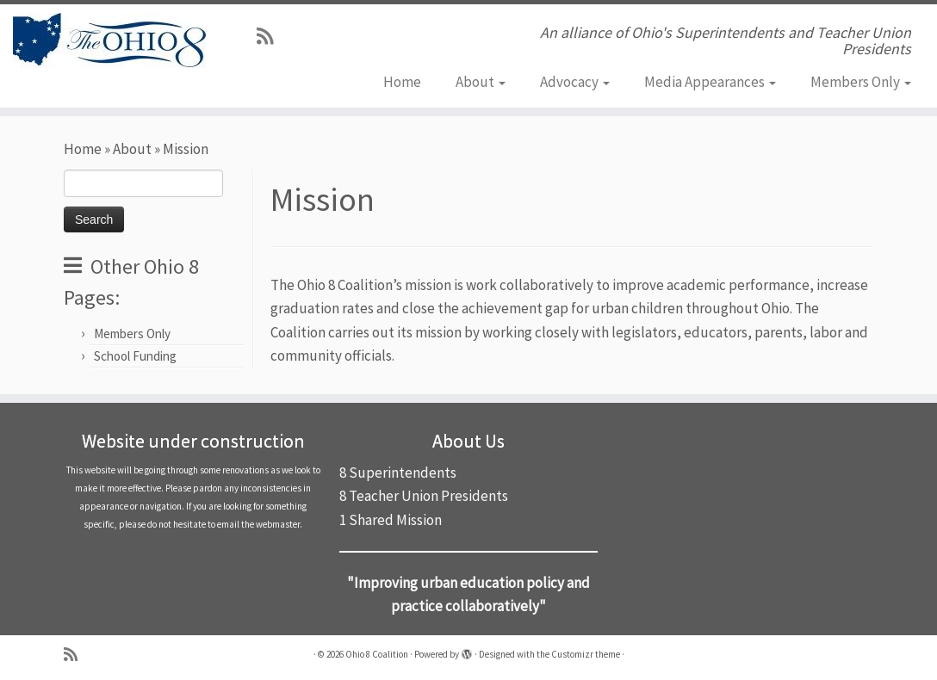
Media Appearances (710, 81)
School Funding (135, 356)
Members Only (860, 81)
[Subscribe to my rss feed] (270, 36)
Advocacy (575, 81)
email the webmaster (258, 524)
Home (402, 81)
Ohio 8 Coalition (376, 654)
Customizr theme (585, 654)
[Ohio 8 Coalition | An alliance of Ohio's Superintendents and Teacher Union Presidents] (110, 40)
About (481, 81)
